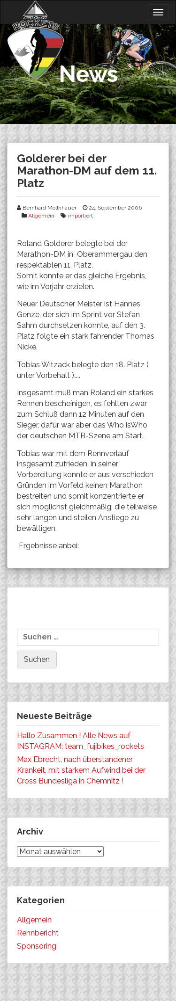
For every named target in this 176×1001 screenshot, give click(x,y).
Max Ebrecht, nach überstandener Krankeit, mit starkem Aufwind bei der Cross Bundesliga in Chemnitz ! (81, 770)
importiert (80, 215)
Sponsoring (36, 946)
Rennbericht (38, 932)
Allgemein (41, 215)
